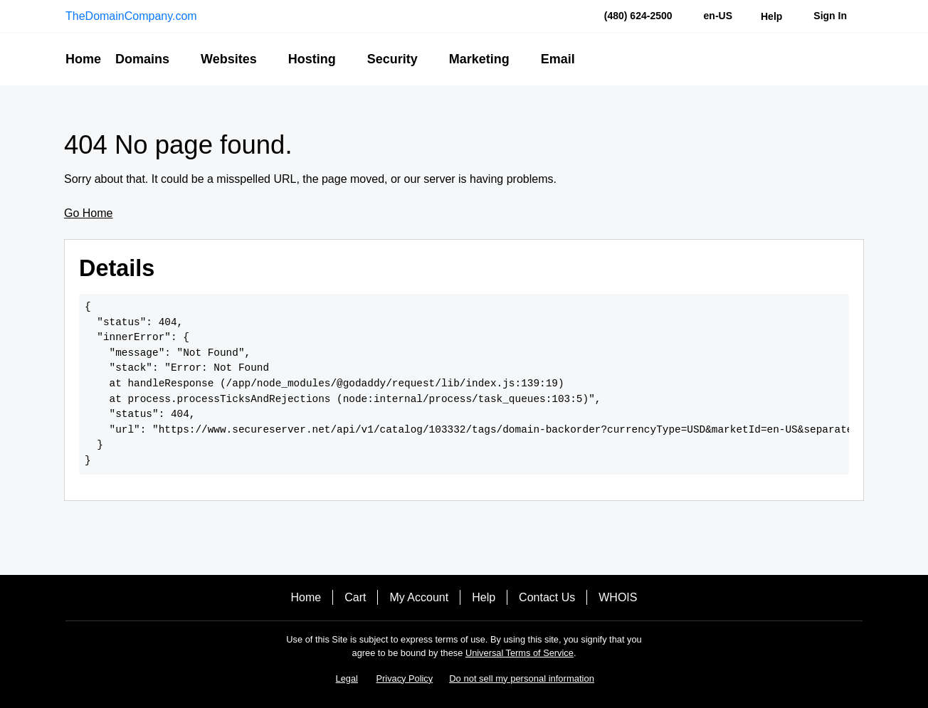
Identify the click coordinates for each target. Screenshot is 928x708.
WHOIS (618, 597)
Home (306, 597)
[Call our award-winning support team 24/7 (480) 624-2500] (771, 16)
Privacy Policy (404, 678)
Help (483, 597)
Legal (347, 678)
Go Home (88, 213)
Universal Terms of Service (519, 653)
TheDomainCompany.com (131, 16)
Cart (355, 597)
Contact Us (547, 597)
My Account (418, 597)
